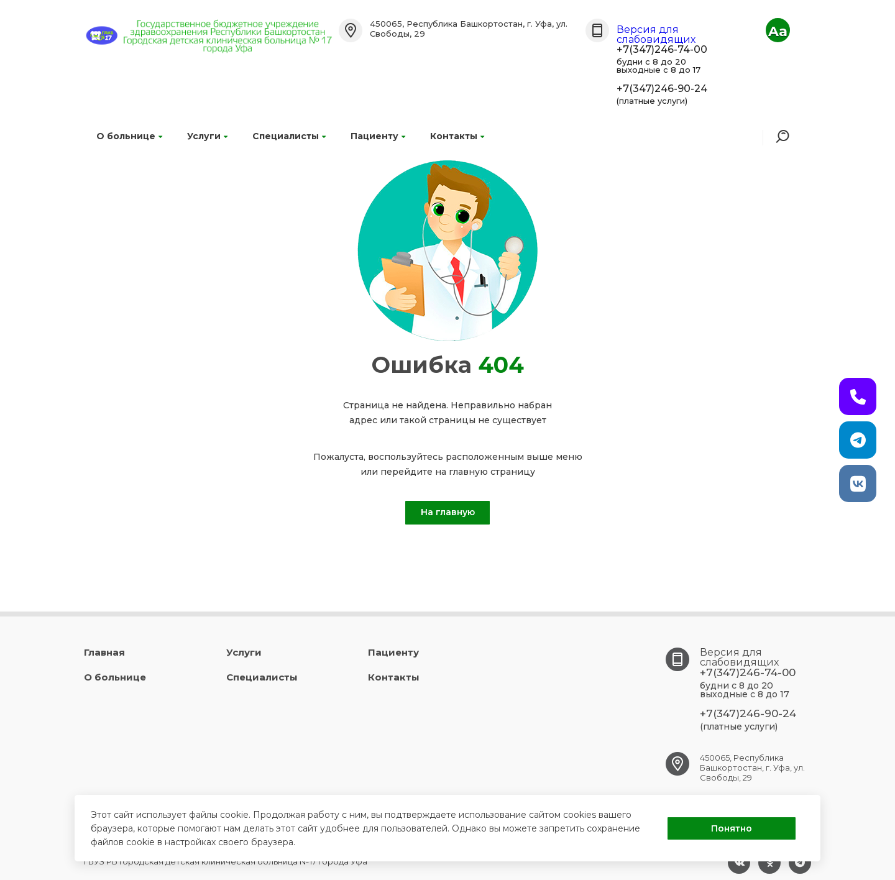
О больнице (129, 136)
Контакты (457, 136)
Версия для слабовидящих (656, 34)
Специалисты (289, 136)
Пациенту (378, 136)
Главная (104, 652)
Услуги (207, 136)
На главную (448, 512)
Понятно (731, 828)
